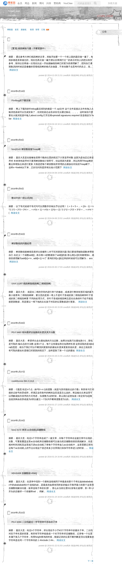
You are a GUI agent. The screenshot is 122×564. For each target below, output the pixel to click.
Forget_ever (14, 11)
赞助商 (57, 3)
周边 (27, 3)
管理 (37, 30)
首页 (17, 30)
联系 (32, 30)
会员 (19, 3)
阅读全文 (13, 70)
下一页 (90, 561)
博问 (41, 3)
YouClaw (68, 3)
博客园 (10, 30)
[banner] (8, 3)
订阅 (43, 30)
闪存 (48, 3)
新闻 (34, 3)
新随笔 (23, 30)
